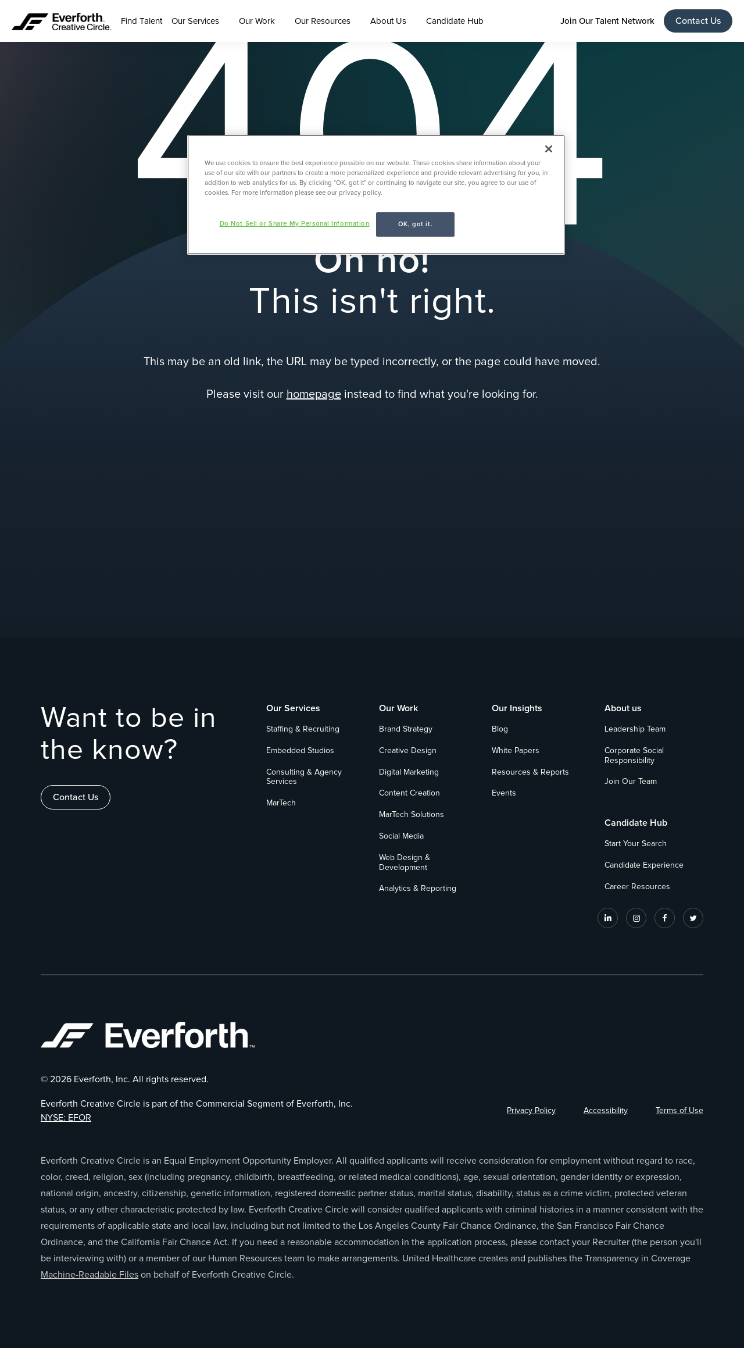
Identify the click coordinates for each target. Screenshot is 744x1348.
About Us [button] (388, 21)
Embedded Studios (300, 751)
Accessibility (606, 1111)
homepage (314, 394)
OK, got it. (415, 224)
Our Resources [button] (322, 21)
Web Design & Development (404, 863)
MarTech (281, 803)
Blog (500, 729)
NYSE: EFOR (66, 1117)
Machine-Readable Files (89, 1274)
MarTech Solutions (411, 815)
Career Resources (637, 887)
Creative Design (408, 751)
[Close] (548, 149)
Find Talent (141, 21)
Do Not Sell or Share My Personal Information (295, 223)
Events (504, 793)
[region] (376, 195)
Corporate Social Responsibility (634, 756)
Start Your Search (635, 844)
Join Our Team (630, 782)
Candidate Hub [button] (455, 21)
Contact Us (698, 21)
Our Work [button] (257, 21)
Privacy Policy (531, 1111)
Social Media (401, 836)
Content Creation (409, 793)
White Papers (515, 751)
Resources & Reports (530, 772)
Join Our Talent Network (607, 21)
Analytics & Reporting (417, 889)
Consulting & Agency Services (304, 777)
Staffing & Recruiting (302, 729)
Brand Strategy (405, 729)
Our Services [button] (195, 21)
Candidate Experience (644, 865)
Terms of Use (679, 1111)
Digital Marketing (409, 772)
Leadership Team (635, 729)
